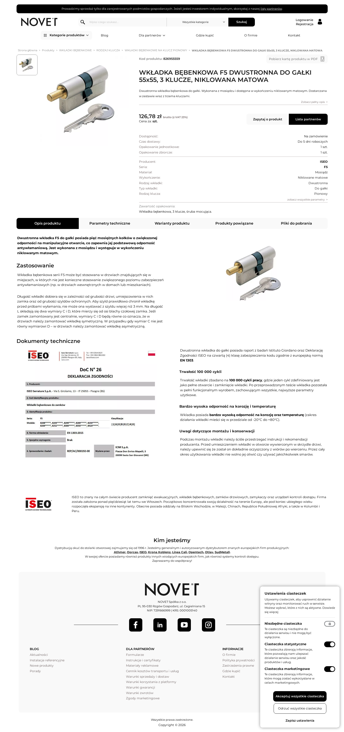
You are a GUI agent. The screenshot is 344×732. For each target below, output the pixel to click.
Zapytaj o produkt (267, 119)
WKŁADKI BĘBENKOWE (75, 50)
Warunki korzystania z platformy (151, 682)
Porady (35, 671)
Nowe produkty (42, 666)
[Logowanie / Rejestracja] (308, 22)
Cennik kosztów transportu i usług (152, 671)
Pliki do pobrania (296, 223)
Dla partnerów (152, 35)
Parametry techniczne (109, 223)
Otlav (209, 552)
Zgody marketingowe (143, 698)
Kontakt (294, 35)
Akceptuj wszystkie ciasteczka (300, 696)
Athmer (120, 552)
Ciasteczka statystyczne (285, 644)
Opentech (195, 552)
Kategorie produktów (69, 35)
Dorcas (132, 552)
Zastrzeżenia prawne (238, 666)
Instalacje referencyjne (47, 660)
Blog (104, 35)
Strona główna (27, 50)
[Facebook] (135, 625)
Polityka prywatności (238, 660)
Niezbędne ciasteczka (283, 623)
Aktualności (39, 655)
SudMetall (222, 552)
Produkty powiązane (234, 223)
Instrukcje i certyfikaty (143, 660)
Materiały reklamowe (142, 666)
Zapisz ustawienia (300, 721)
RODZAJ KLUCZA (108, 50)
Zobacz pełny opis (313, 102)
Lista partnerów (308, 119)
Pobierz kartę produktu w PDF (293, 59)
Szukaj (242, 22)
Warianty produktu (172, 223)
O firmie (250, 35)
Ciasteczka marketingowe (287, 669)
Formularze (135, 655)
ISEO (143, 552)
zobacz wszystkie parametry (306, 199)
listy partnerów (271, 8)
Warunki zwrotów (139, 693)
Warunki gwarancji (140, 687)
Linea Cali (179, 552)
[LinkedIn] (160, 625)
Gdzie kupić (205, 35)
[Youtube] (184, 625)
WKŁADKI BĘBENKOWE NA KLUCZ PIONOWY (156, 50)
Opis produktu (47, 223)
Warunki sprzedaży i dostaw (147, 677)
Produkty (48, 50)
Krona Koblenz (159, 552)
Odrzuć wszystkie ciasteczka (300, 708)
